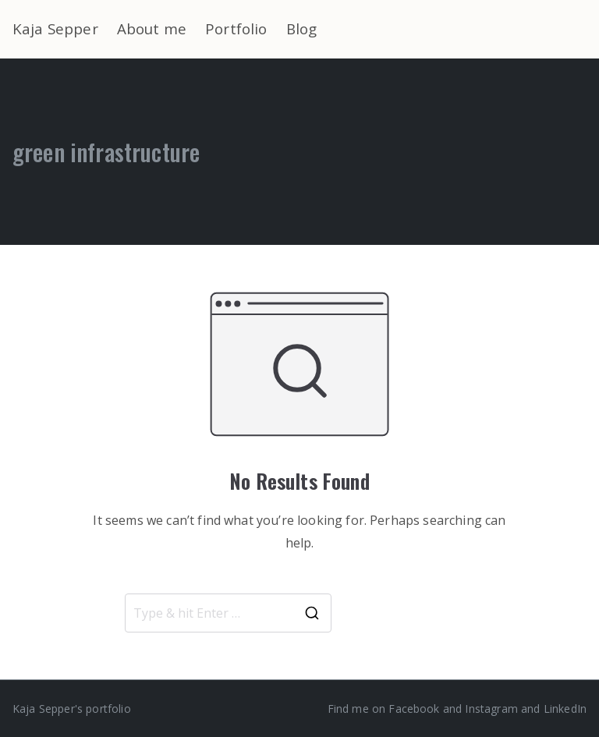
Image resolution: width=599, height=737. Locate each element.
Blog (301, 28)
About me (151, 28)
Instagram (491, 708)
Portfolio (236, 28)
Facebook (413, 708)
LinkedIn (565, 708)
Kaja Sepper (55, 28)
